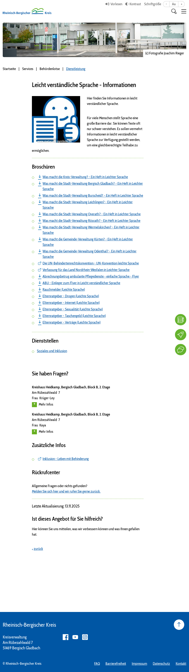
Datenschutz (161, 663)
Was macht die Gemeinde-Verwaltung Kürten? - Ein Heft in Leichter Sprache (88, 242)
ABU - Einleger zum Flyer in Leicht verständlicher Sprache (81, 283)
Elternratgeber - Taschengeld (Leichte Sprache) (74, 316)
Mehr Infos (42, 404)
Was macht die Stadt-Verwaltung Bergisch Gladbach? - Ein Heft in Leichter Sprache (93, 186)
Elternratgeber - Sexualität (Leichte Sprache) (73, 309)
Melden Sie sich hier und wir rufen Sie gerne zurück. (66, 491)
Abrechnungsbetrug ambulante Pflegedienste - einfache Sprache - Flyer (91, 276)
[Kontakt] (181, 349)
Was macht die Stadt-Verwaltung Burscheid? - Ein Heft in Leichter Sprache (93, 195)
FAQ (97, 663)
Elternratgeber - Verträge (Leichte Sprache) (71, 322)
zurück (38, 548)
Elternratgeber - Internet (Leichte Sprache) (71, 302)
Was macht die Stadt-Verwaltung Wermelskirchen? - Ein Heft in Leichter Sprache (91, 230)
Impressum (139, 663)
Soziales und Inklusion (52, 351)
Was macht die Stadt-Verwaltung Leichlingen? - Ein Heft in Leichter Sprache (88, 205)
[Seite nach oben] (179, 624)
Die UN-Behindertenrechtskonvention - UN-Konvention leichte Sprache (91, 263)
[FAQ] (181, 320)
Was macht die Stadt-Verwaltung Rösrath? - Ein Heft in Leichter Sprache (91, 220)
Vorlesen (116, 4)
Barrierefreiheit (115, 663)
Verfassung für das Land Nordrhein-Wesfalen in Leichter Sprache (86, 270)
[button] (183, 11)
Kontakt (181, 663)
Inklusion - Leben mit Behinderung (66, 459)
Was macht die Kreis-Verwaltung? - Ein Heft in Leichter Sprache (85, 177)
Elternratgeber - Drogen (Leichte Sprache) (71, 296)
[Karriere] (181, 335)
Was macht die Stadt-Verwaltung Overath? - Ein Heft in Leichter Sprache (92, 214)
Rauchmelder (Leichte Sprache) (64, 289)
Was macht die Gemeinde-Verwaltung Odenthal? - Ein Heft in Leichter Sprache (89, 254)
